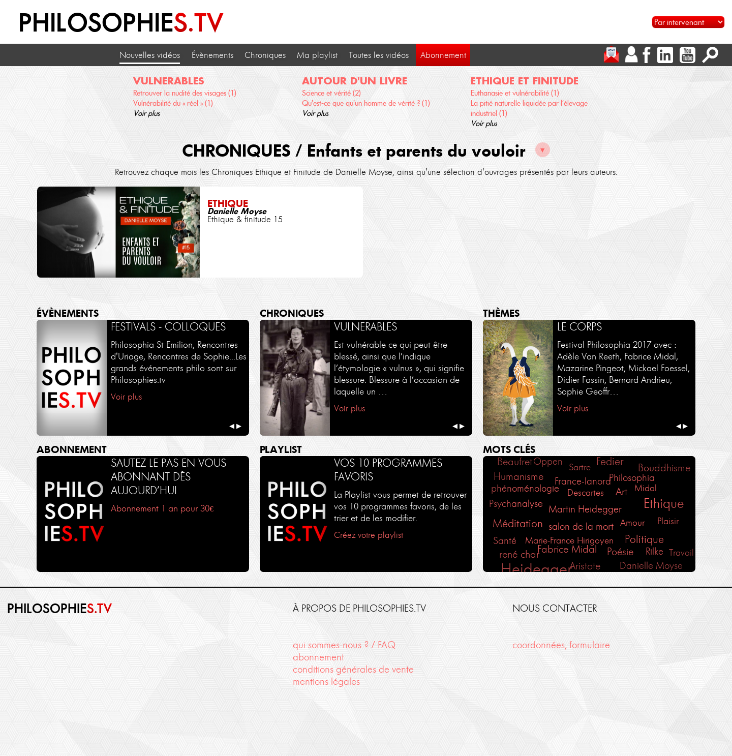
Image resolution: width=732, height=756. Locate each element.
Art (621, 492)
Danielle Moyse (651, 565)
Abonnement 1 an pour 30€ (162, 508)
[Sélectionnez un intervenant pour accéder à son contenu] (688, 22)
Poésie (620, 552)
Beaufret (514, 462)
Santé (505, 541)
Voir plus (146, 113)
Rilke (654, 551)
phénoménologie (525, 488)
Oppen (548, 461)
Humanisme (518, 476)
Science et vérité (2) (331, 93)
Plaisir (668, 521)
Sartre (579, 467)
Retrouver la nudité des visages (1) (184, 93)
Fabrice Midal (567, 549)
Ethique (663, 503)
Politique (644, 539)
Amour (632, 522)
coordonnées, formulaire (561, 645)
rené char (519, 554)
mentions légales (326, 681)
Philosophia (631, 477)
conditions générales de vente (353, 669)
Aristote (584, 565)
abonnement (318, 657)
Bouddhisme (664, 467)
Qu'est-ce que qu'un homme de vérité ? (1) (366, 103)
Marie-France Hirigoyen (569, 540)
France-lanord (583, 481)
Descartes (585, 492)
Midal (645, 488)
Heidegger (536, 569)
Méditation (518, 523)
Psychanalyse (515, 503)
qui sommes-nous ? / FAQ (344, 645)
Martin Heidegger (585, 509)
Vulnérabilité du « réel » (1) (173, 103)
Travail (681, 552)
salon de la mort (581, 526)
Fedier (609, 461)
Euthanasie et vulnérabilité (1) (515, 93)
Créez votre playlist (368, 535)
